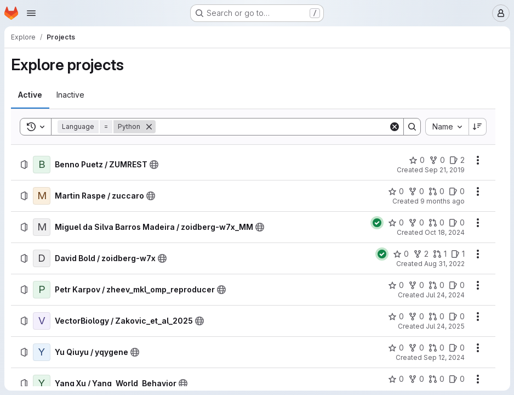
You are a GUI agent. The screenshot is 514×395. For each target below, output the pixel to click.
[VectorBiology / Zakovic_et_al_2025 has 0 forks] (416, 316)
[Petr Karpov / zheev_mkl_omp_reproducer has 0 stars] (395, 285)
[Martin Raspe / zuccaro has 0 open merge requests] (436, 191)
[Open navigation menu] (31, 13)
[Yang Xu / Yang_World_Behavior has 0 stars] (395, 379)
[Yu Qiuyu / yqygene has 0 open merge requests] (436, 347)
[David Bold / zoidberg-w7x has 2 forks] (420, 254)
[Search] (272, 126)
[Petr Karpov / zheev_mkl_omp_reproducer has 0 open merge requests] (436, 285)
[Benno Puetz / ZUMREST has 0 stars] (416, 160)
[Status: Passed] (376, 222)
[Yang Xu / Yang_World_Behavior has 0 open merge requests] (436, 379)
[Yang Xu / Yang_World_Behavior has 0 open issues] (456, 379)
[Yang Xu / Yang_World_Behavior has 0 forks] (416, 379)
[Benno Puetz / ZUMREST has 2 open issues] (456, 160)
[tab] (30, 95)
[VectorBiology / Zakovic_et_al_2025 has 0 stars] (395, 316)
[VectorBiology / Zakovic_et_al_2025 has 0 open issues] (456, 316)
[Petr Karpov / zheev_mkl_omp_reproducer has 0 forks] (416, 285)
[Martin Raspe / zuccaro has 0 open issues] (456, 191)
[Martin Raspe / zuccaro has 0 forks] (416, 191)
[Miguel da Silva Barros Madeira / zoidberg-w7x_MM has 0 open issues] (456, 222)
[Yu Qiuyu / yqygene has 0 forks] (416, 347)
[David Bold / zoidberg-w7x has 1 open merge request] (439, 254)
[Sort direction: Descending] (477, 127)
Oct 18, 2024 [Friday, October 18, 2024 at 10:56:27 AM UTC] (444, 232)
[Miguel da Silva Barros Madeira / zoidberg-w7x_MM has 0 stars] (395, 222)
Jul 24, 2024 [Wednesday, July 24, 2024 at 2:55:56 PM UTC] (444, 295)
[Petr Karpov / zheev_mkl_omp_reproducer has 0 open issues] (456, 285)
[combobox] (446, 127)
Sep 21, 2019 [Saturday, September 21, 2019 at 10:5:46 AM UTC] (444, 170)
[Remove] (149, 126)
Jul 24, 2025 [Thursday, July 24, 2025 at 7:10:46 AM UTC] (444, 326)
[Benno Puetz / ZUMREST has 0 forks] (436, 160)
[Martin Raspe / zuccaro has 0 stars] (395, 191)
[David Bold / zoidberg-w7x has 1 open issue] (457, 254)
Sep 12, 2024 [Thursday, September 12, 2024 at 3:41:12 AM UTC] (443, 357)
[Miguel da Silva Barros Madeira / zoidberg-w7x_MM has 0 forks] (416, 222)
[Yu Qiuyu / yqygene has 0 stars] (395, 347)
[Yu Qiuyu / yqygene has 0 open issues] (456, 347)
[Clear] (394, 126)
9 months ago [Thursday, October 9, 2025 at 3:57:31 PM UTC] (442, 201)
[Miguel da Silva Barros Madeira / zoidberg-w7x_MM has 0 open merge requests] (436, 222)
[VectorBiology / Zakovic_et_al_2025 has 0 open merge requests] (436, 316)
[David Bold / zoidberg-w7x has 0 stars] (400, 254)
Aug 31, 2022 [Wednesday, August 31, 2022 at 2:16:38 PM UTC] (444, 263)
